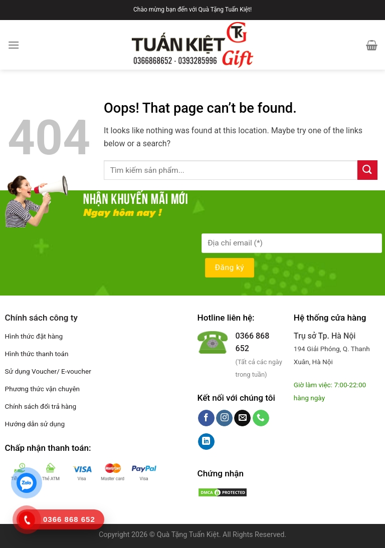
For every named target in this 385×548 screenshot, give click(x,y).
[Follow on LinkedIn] (206, 441)
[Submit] (367, 170)
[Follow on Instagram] (224, 418)
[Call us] (261, 418)
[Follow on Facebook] (206, 418)
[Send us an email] (242, 418)
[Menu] (14, 45)
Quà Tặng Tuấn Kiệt (188, 534)
